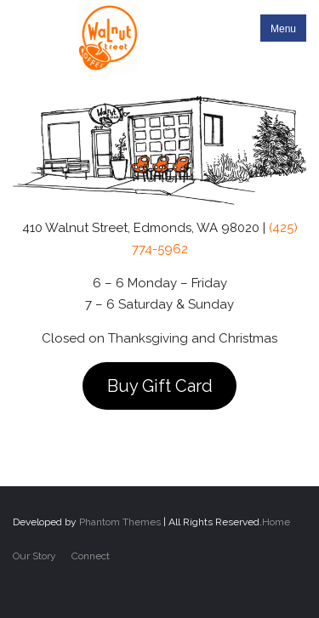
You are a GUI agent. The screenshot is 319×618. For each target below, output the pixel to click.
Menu (283, 29)
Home (276, 522)
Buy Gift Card (160, 386)
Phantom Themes (120, 522)
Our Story (34, 556)
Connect (90, 556)
